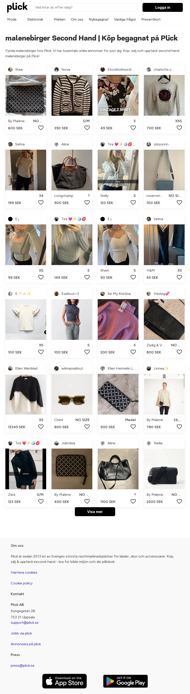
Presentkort (151, 19)
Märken (59, 19)
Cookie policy (21, 583)
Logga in (162, 7)
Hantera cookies (24, 572)
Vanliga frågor (125, 19)
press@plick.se (23, 665)
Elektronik (35, 19)
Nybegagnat (99, 19)
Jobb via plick (21, 633)
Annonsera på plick (26, 644)
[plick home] (17, 7)
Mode (12, 19)
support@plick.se (25, 622)
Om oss (77, 19)
